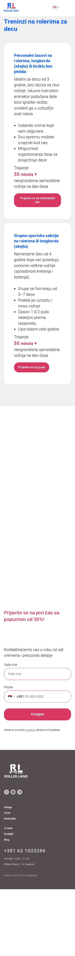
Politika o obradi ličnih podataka (20, 875)
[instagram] (13, 792)
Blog (6, 839)
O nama (8, 828)
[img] (11, 7)
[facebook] (6, 792)
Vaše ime (10, 665)
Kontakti (8, 834)
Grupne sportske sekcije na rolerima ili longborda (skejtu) (36, 241)
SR (54, 7)
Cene (7, 812)
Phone (8, 687)
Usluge (8, 807)
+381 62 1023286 (25, 851)
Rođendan (10, 818)
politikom (31, 730)
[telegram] (19, 792)
